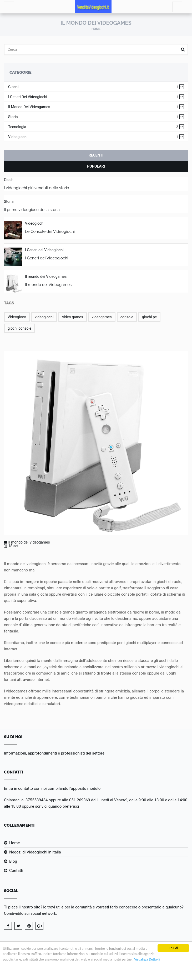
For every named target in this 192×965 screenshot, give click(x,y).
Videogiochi (93, 137)
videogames (102, 317)
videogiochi (44, 317)
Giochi (93, 87)
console (126, 317)
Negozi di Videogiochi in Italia (35, 852)
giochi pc (149, 317)
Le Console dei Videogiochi (50, 231)
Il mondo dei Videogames (93, 107)
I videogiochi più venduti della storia (36, 187)
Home (96, 29)
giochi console (19, 328)
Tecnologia (93, 127)
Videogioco (17, 317)
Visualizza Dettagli (147, 960)
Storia (93, 117)
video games (72, 317)
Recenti (96, 155)
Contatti (16, 870)
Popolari (96, 166)
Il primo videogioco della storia (32, 209)
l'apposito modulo (85, 788)
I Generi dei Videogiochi (93, 97)
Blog (13, 861)
